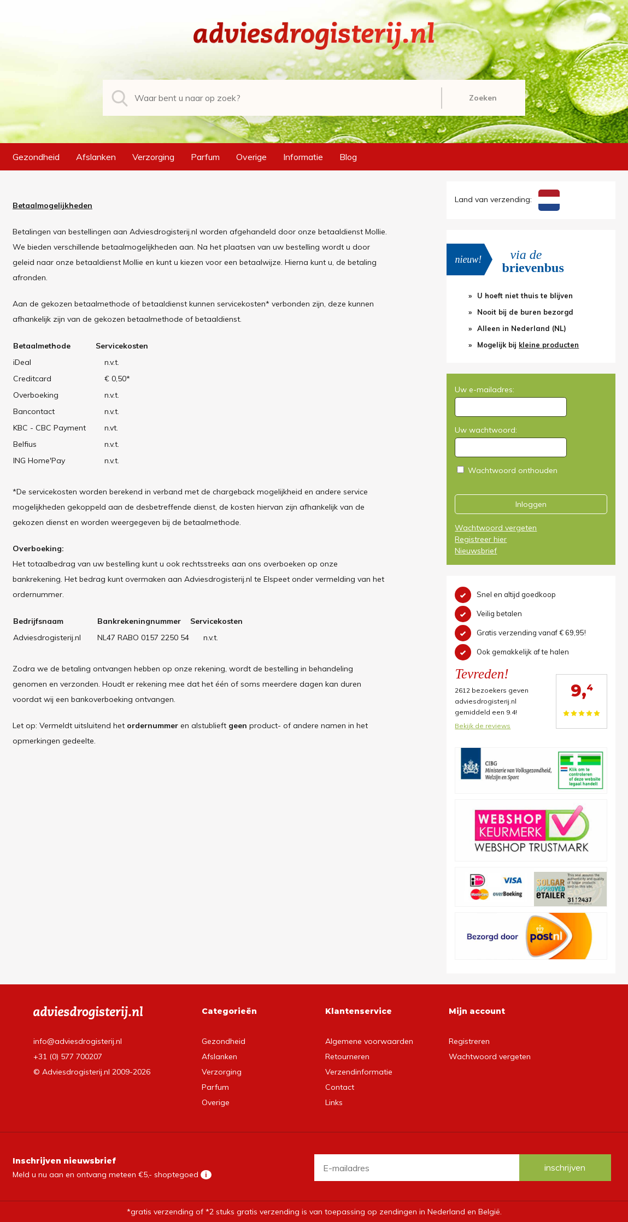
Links (334, 1102)
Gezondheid (36, 156)
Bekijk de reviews (482, 726)
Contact (339, 1087)
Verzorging (153, 156)
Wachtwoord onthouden (512, 470)
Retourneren (347, 1056)
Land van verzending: (507, 199)
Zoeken (483, 98)
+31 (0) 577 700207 (67, 1056)
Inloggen (531, 504)
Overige (251, 156)
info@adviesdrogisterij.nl (77, 1041)
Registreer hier (481, 539)
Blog (348, 156)
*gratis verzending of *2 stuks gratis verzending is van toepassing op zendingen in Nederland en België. (314, 1212)
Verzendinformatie (358, 1072)
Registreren (469, 1041)
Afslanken (96, 156)
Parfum (205, 156)
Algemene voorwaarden (369, 1041)
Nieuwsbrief (476, 551)
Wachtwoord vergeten (496, 528)
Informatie (303, 156)
